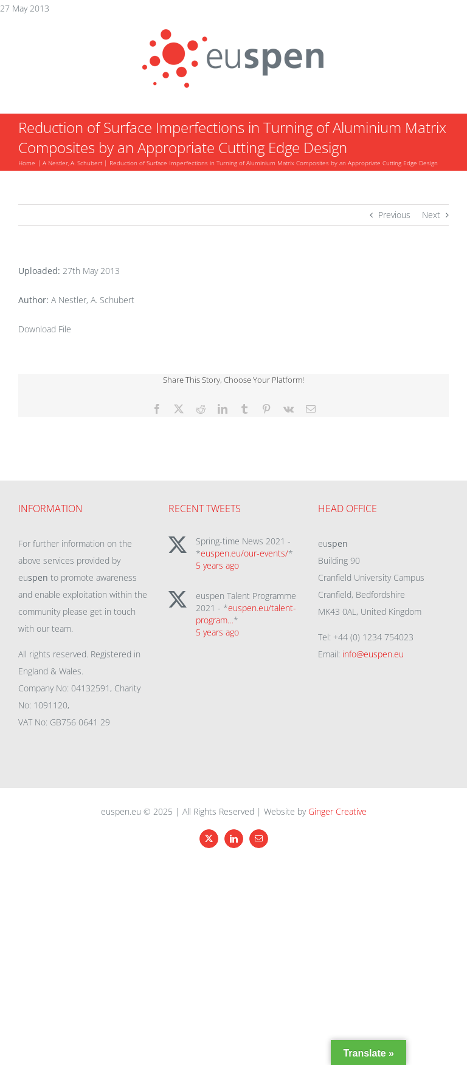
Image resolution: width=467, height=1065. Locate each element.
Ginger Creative (337, 811)
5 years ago (217, 565)
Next (431, 215)
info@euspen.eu (373, 654)
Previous (394, 215)
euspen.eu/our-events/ (244, 553)
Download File (44, 329)
